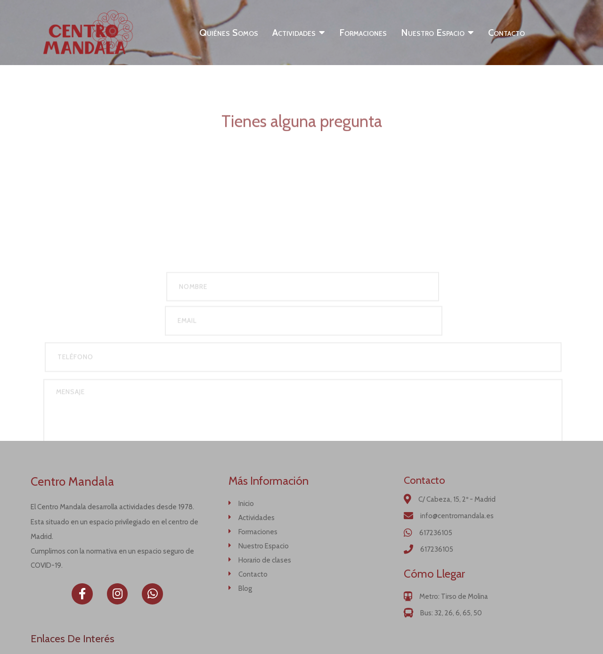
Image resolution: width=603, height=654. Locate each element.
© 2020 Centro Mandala (302, 635)
